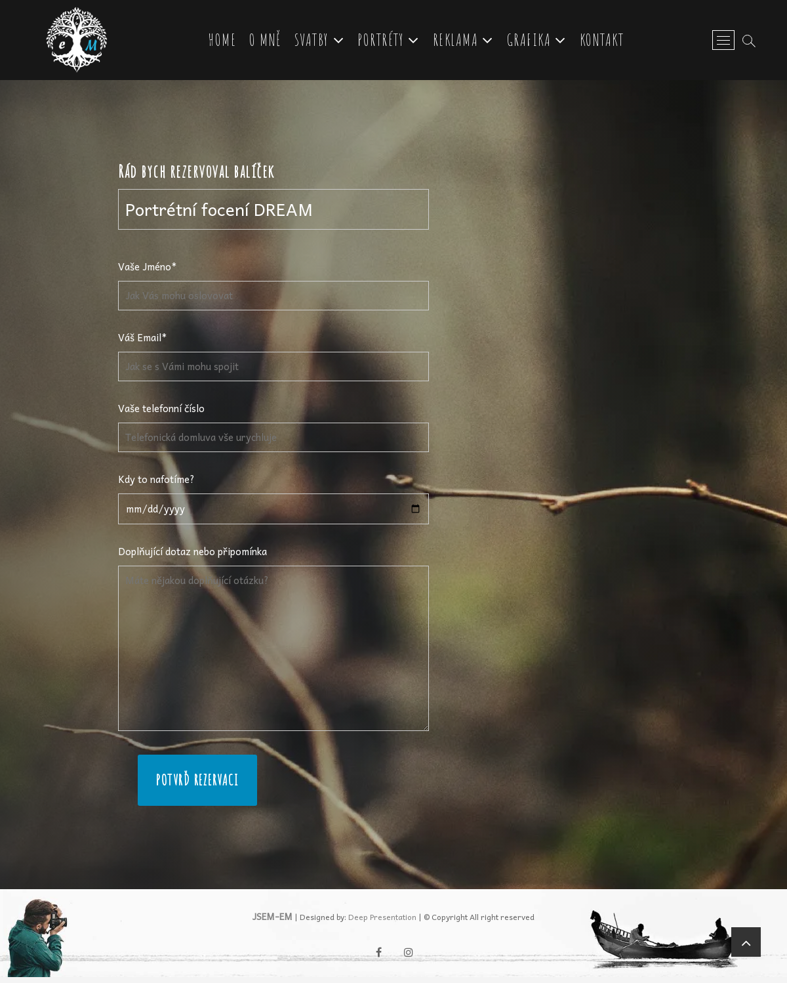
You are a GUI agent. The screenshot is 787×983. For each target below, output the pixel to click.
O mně (268, 41)
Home (225, 41)
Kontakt (604, 41)
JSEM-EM (272, 922)
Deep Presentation (382, 923)
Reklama (458, 41)
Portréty (383, 41)
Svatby (313, 41)
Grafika (531, 41)
